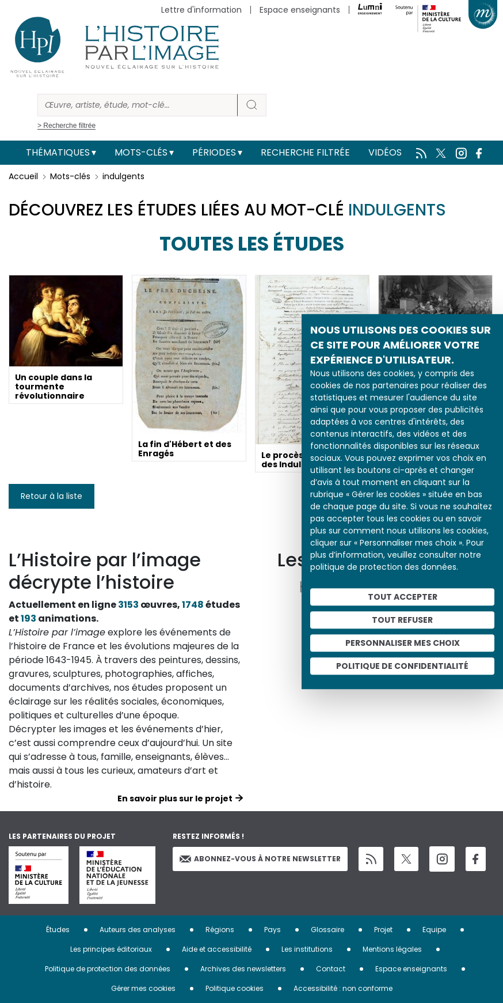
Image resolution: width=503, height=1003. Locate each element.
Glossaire (327, 929)
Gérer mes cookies (143, 988)
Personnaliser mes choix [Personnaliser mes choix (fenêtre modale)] (402, 643)
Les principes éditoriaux (111, 949)
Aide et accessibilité (217, 949)
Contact (330, 969)
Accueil (23, 176)
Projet (383, 929)
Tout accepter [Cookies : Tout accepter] (402, 597)
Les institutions (307, 949)
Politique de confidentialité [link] (402, 666)
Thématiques (58, 152)
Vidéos (385, 152)
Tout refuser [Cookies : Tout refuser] (402, 620)
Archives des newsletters (243, 969)
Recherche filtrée (305, 152)
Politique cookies (234, 988)
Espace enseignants (300, 10)
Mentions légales (392, 949)
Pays (272, 929)
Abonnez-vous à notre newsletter (260, 859)
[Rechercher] (137, 105)
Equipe (434, 929)
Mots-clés (141, 152)
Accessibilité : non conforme (343, 988)
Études (58, 929)
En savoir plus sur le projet (175, 798)
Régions (219, 929)
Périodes (214, 152)
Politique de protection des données (107, 969)
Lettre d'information (201, 10)
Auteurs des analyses (138, 929)
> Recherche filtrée (66, 126)
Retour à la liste (51, 496)
